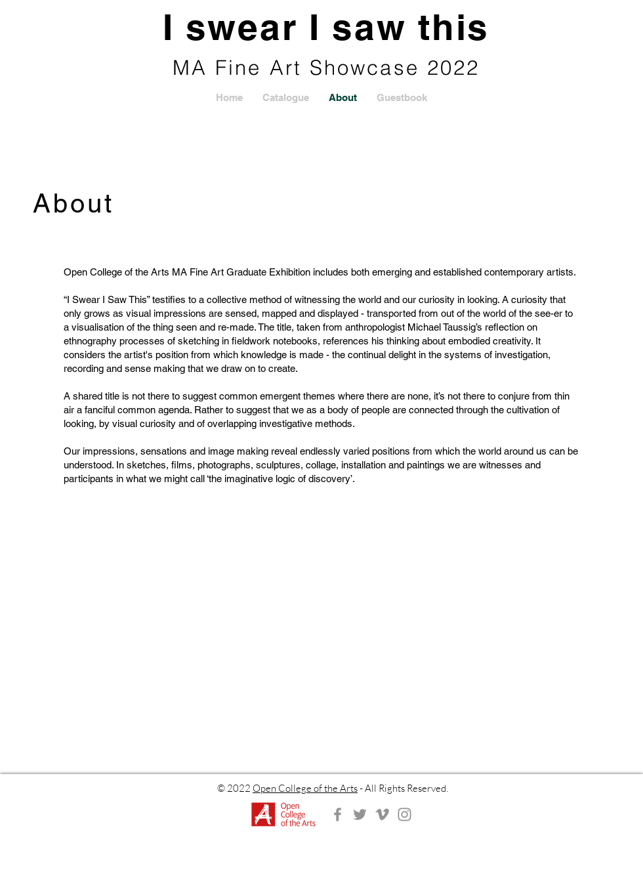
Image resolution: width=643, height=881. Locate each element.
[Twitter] (360, 814)
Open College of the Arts (305, 788)
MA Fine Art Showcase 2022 (326, 67)
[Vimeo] (382, 814)
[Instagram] (404, 814)
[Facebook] (337, 814)
